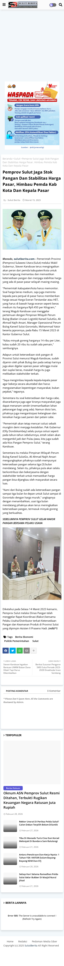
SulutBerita (31, 945)
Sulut (17, 158)
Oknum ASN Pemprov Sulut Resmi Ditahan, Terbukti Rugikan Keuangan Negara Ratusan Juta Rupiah (31, 800)
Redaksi (22, 941)
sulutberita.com (24, 258)
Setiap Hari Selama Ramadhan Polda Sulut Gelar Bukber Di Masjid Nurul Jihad (38, 877)
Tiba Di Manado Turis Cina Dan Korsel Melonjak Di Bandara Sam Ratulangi (39, 840)
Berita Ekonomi (24, 636)
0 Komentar (54, 690)
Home (10, 941)
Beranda (7, 158)
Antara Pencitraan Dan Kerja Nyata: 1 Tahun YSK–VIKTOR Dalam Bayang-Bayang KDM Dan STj (39, 857)
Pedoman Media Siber (44, 941)
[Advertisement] (32, 47)
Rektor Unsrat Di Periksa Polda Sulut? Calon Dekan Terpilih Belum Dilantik (39, 823)
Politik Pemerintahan (16, 641)
